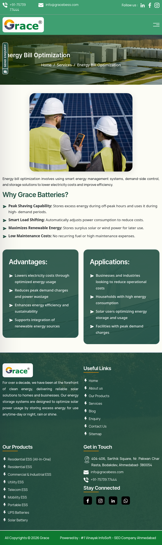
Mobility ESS (17, 497)
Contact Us (98, 426)
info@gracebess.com (62, 4)
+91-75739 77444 (18, 7)
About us (96, 388)
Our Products (99, 396)
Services (95, 403)
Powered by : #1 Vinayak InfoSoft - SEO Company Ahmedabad (108, 537)
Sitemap (95, 434)
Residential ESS (20, 467)
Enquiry (94, 418)
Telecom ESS (18, 489)
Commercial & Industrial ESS (29, 474)
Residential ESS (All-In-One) (29, 459)
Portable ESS (18, 505)
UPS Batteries (18, 512)
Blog (92, 411)
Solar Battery (18, 520)
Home (46, 64)
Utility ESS (16, 482)
